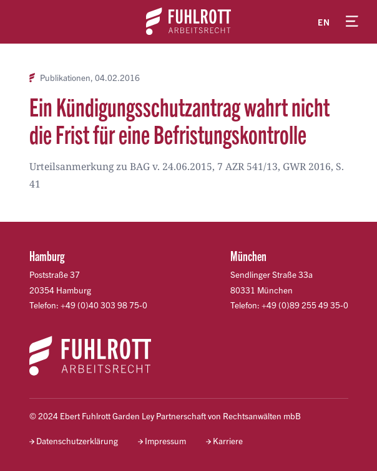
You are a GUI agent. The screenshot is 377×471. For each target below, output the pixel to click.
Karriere (228, 440)
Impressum (165, 440)
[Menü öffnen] (352, 21)
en (324, 22)
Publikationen (65, 78)
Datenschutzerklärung (77, 440)
